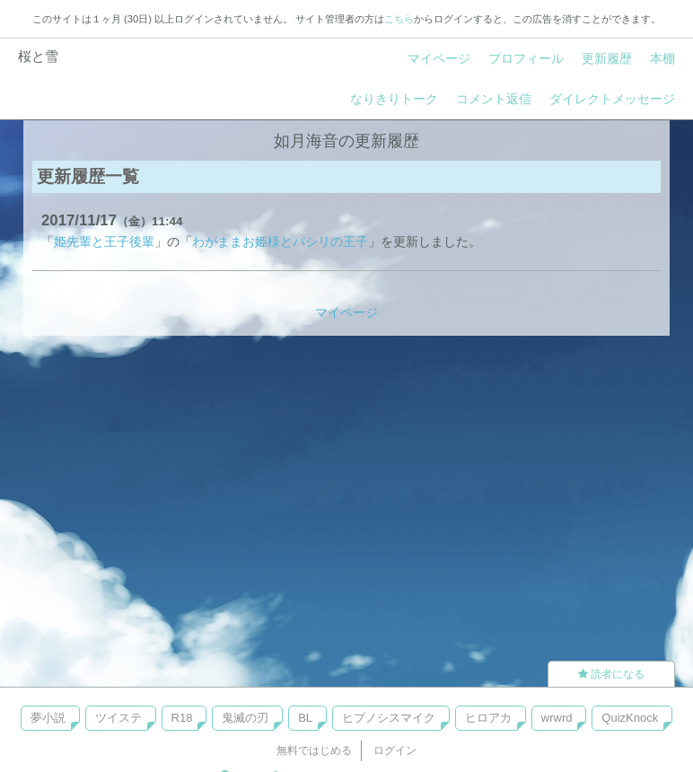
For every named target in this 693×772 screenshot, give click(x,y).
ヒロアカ (488, 717)
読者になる (611, 674)
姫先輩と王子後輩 (104, 241)
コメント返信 (493, 99)
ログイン (395, 750)
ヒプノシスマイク (388, 717)
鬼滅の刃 (245, 717)
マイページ (439, 58)
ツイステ (118, 717)
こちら (399, 18)
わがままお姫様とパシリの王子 (280, 241)
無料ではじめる (314, 750)
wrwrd (557, 717)
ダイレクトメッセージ (612, 99)
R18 (182, 717)
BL (305, 717)
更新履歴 (607, 58)
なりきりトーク (394, 99)
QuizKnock (629, 717)
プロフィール (526, 58)
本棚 (662, 58)
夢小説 (48, 717)
